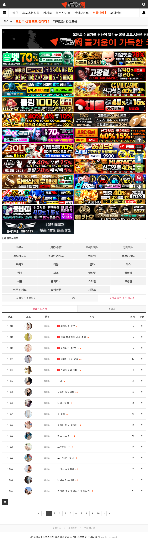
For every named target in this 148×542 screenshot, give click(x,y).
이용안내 (57, 528)
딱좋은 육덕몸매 (67, 391)
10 (98, 513)
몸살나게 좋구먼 (69, 348)
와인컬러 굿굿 (67, 326)
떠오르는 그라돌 (67, 479)
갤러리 (111, 308)
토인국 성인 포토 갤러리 (32, 21)
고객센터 (116, 12)
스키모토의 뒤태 (69, 370)
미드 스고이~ (66, 435)
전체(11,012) (40, 308)
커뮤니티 (99, 12)
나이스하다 (64, 402)
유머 (8, 21)
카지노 (47, 12)
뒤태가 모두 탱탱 (69, 359)
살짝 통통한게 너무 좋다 (73, 337)
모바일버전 (90, 528)
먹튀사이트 (63, 12)
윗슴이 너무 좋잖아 (69, 424)
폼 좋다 (62, 413)
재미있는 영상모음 (65, 21)
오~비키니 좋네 (67, 457)
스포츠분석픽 (31, 12)
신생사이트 (81, 12)
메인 (15, 12)
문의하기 (72, 528)
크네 (61, 381)
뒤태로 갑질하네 (67, 468)
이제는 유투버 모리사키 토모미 (75, 490)
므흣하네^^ (65, 446)
